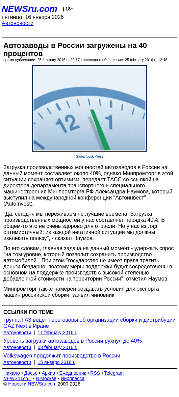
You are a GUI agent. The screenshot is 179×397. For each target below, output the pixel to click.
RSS (95, 373)
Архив (48, 373)
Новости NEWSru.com (32, 384)
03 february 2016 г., (58, 347)
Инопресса (73, 378)
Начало (11, 373)
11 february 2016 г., (58, 332)
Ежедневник (72, 373)
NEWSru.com (29, 9)
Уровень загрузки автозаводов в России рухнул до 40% (72, 341)
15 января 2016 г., (57, 362)
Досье (30, 373)
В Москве (46, 378)
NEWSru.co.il (17, 378)
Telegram (114, 373)
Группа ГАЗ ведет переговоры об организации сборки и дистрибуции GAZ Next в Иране (89, 323)
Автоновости (17, 23)
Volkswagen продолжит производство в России (61, 356)
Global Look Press (89, 156)
